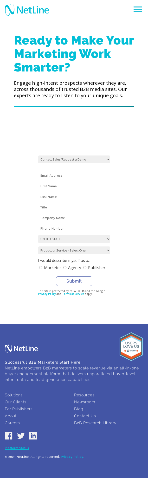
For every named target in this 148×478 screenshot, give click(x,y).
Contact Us (85, 416)
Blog (78, 409)
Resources (84, 395)
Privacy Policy (47, 294)
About (11, 416)
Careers (12, 423)
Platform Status (17, 448)
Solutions (14, 395)
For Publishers (19, 409)
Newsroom (84, 402)
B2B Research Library (95, 423)
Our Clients (15, 402)
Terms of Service (73, 294)
